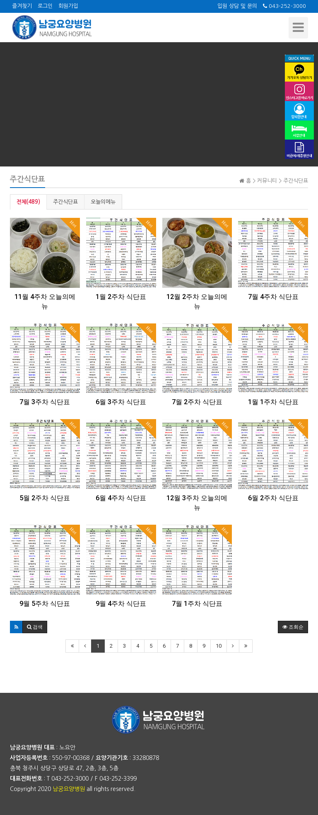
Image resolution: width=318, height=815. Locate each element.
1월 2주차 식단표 (121, 297)
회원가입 (68, 6)
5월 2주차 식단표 (44, 498)
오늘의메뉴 (103, 202)
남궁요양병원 (69, 789)
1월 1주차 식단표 (273, 402)
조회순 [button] (293, 627)
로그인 (45, 6)
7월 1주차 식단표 (197, 604)
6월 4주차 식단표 (121, 498)
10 (219, 646)
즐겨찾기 (22, 6)
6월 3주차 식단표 (121, 402)
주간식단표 (65, 202)
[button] (16, 627)
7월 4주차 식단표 (273, 297)
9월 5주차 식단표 (44, 604)
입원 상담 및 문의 (237, 6)
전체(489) (28, 202)
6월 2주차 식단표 (273, 498)
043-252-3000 (284, 6)
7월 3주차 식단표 (44, 402)
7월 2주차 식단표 (197, 402)
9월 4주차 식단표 (121, 604)
